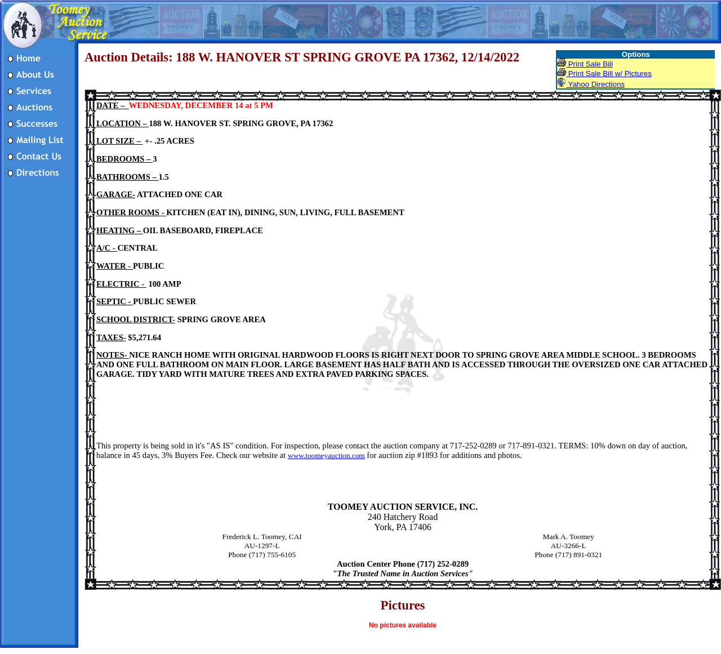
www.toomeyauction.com (326, 455)
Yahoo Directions (591, 84)
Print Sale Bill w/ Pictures (604, 73)
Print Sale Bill (585, 64)
